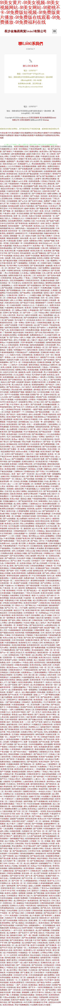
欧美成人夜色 (19, 256)
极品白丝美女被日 (8, 189)
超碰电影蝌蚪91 (50, 824)
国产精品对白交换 (37, 856)
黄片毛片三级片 (32, 211)
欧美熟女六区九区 (12, 816)
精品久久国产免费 (45, 340)
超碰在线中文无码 (17, 717)
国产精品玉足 (35, 191)
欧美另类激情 (23, 444)
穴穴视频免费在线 (8, 650)
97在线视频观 (39, 342)
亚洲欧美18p (23, 298)
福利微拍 (48, 618)
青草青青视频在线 (34, 447)
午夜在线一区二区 (10, 588)
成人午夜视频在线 (22, 856)
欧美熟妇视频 (33, 370)
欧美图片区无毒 (7, 769)
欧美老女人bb (39, 226)
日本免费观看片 (26, 754)
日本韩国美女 (12, 895)
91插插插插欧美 (14, 630)
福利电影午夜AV (36, 967)
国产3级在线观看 (33, 585)
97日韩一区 (21, 590)
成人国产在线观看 (41, 873)
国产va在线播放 (9, 518)
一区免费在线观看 (39, 424)
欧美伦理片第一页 (15, 528)
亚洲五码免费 (37, 372)
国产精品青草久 (47, 697)
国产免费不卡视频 (51, 476)
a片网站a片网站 (47, 953)
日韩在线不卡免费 (15, 747)
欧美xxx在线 (8, 638)
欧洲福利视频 (32, 757)
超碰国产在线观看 (17, 819)
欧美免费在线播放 (7, 804)
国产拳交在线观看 (50, 491)
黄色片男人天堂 (45, 186)
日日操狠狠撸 (12, 201)
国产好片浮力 (49, 967)
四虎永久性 (56, 886)
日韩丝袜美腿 (37, 910)
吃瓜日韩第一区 (54, 449)
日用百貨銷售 (34, 117)
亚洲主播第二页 (16, 243)
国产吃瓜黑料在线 (35, 553)
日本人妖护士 (46, 518)
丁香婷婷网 (7, 332)
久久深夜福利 (17, 179)
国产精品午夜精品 (49, 285)
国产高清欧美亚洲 (12, 729)
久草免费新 (51, 382)
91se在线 (26, 561)
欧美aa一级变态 (18, 439)
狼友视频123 (20, 211)
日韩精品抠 (25, 191)
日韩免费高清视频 (32, 330)
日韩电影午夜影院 (48, 737)
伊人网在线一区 (52, 226)
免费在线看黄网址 (15, 868)
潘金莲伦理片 (34, 198)
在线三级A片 (52, 494)
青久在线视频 (37, 729)
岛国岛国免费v (34, 181)
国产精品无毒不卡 (34, 833)
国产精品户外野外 (44, 982)
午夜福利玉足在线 (48, 156)
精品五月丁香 (19, 610)
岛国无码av (11, 767)
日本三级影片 (34, 288)
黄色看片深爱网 (19, 456)
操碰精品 (20, 903)
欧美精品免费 (13, 206)
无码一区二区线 (47, 298)
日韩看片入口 (5, 712)
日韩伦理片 (14, 193)
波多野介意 (25, 203)
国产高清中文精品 (36, 201)
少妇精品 (42, 675)
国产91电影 (35, 196)
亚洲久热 (27, 384)
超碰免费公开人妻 (34, 977)
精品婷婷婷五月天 (35, 491)
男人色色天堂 (17, 384)
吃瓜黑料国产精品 (54, 647)
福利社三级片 (49, 293)
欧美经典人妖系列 (34, 509)
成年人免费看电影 (31, 806)
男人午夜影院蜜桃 (51, 372)
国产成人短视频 (50, 948)
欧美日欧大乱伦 (45, 657)
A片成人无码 (39, 402)
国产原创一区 (48, 442)
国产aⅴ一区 (4, 652)
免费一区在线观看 (31, 742)
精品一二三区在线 (53, 630)
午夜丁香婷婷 (25, 655)
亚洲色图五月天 (54, 397)
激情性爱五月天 (20, 836)
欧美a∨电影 (15, 499)
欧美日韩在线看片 (14, 938)
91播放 (8, 635)
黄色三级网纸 (13, 727)
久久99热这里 (51, 677)
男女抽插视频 (20, 774)
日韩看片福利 (46, 263)
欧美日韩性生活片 (22, 580)
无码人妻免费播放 (51, 732)
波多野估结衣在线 (51, 608)
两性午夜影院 (28, 714)
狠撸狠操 (39, 913)
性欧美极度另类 (32, 456)
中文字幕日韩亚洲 (49, 680)
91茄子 (27, 615)
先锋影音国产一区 (47, 489)
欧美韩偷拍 (11, 590)
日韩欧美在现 (44, 603)
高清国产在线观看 (21, 583)
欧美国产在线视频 (46, 757)
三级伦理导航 (5, 757)
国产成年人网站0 (49, 573)
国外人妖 (56, 533)
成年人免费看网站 (17, 709)
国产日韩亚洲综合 (17, 940)
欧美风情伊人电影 (36, 948)
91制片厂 (35, 814)
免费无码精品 (5, 762)
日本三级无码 (46, 633)
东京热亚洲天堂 (41, 461)
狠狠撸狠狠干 (40, 303)
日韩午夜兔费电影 (44, 513)
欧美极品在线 (12, 444)
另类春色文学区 (41, 995)
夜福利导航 (43, 789)
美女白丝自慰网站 (54, 811)
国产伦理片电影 (20, 248)
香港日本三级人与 (26, 895)
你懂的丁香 (22, 159)
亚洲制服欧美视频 (36, 481)
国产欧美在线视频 (7, 925)
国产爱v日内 (46, 908)
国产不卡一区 (15, 362)
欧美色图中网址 (16, 603)
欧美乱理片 (41, 275)
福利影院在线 (29, 300)
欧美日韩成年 (44, 762)
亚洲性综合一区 (9, 903)
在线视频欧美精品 (46, 690)
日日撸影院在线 (36, 546)
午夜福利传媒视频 (50, 509)
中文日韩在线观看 (39, 576)
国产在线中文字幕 (17, 876)
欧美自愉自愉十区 (49, 687)
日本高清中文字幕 (21, 975)
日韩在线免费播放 (37, 566)
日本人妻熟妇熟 (48, 184)
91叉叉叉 (32, 531)
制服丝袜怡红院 (50, 233)
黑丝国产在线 (41, 397)
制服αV (15, 181)
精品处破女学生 (33, 228)
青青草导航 (39, 476)
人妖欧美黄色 (28, 781)
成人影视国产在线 (29, 943)
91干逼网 (24, 608)
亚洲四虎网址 (5, 821)
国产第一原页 (35, 429)
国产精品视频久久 (49, 176)
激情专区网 (23, 719)
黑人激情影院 (45, 161)
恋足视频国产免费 (31, 186)
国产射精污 (7, 151)
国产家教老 (31, 858)
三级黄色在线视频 (22, 799)
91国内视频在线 (40, 928)
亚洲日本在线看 (47, 593)
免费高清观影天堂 (15, 275)
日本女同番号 (21, 888)
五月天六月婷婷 (24, 910)
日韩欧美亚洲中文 (34, 774)
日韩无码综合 (30, 982)
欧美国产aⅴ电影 (11, 660)
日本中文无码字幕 (7, 223)
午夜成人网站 (43, 313)
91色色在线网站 (12, 293)
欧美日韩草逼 (9, 680)
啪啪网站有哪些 (11, 809)
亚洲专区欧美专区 (8, 888)
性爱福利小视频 (24, 918)
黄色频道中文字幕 (40, 1002)
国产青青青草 (46, 915)
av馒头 (7, 176)
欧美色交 (24, 727)
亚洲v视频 (41, 692)
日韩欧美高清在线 (7, 370)
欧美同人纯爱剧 (43, 258)
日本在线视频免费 (36, 975)
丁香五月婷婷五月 (32, 439)
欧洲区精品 (33, 985)
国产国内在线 (44, 970)
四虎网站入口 (34, 727)
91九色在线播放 (53, 434)
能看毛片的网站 (52, 231)
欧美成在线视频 (13, 739)
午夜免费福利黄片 (10, 546)
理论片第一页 (42, 556)
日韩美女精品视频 (19, 757)
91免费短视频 (46, 288)
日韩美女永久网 (31, 407)
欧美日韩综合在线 (42, 521)
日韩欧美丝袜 (37, 620)
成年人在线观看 (18, 551)
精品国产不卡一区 (17, 737)
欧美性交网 (21, 618)
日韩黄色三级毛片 (21, 198)
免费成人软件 (5, 662)
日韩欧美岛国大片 (15, 670)
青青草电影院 (41, 786)
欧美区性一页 (27, 980)
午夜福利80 (36, 184)
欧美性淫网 (42, 238)
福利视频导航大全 (7, 228)
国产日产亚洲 (37, 722)
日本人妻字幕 (47, 273)
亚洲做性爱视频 (41, 709)
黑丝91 (48, 960)
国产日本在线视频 (21, 786)
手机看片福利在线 (49, 414)
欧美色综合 (26, 437)
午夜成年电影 (12, 422)
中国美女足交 (12, 967)
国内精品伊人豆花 (49, 833)
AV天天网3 (28, 1002)
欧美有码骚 (19, 633)
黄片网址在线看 (47, 838)
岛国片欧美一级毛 (31, 747)
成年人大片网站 (16, 300)
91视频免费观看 (29, 513)
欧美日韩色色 (8, 1005)
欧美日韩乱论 (34, 962)
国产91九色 (52, 253)
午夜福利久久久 (42, 305)
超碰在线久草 (25, 576)
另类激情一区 (34, 263)
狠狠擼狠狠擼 (46, 804)
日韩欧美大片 (34, 357)
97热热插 (43, 881)
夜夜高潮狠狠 (40, 749)
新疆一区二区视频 (14, 516)
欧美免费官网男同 (15, 221)
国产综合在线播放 (49, 447)
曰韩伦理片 (17, 791)
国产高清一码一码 (32, 737)
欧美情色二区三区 (19, 977)
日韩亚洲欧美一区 (7, 310)
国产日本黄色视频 (10, 920)
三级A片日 (29, 454)
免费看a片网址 (21, 370)
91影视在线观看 (33, 248)
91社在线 (44, 585)
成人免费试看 (12, 429)
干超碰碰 (42, 494)
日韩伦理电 (19, 843)
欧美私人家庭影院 (7, 233)
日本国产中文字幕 (17, 156)
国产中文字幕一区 (29, 878)
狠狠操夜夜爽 (42, 543)
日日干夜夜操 (25, 729)
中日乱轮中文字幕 (8, 814)
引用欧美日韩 (12, 295)
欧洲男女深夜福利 (7, 509)
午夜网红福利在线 (14, 270)
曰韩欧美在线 (47, 724)
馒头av (28, 1000)
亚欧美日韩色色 (16, 494)
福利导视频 (28, 801)
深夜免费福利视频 (53, 662)
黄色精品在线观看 (19, 771)
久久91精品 (28, 179)
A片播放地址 (20, 585)
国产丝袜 (27, 638)
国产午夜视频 (37, 824)
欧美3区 (28, 308)
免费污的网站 (52, 193)
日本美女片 (53, 206)
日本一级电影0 (47, 561)
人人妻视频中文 (23, 767)
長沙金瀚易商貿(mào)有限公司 (25, 31)
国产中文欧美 (13, 695)
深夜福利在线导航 (42, 427)
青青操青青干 (39, 682)
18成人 (53, 670)
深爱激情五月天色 (46, 752)
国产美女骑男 (27, 226)
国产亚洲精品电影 (37, 861)
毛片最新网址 (5, 833)
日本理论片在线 (34, 851)
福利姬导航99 (45, 727)
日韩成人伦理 (47, 429)
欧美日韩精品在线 (21, 146)
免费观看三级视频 (25, 893)
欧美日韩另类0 (18, 615)
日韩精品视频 (54, 938)
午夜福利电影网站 (39, 499)
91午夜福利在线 (18, 635)
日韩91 (28, 459)
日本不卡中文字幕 (8, 891)
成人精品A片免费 (52, 759)
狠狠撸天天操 (30, 392)
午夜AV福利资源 (40, 635)
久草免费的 (39, 548)
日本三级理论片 (33, 891)
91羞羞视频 (7, 246)
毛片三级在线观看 (14, 437)
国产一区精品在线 (23, 965)
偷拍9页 (21, 588)
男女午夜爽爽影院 (22, 1005)
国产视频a (46, 295)
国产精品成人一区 (34, 590)
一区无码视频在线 (48, 925)
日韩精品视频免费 (17, 568)
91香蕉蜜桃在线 (35, 898)
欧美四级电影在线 (32, 838)
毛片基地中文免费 (39, 375)
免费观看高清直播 (34, 573)
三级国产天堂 (34, 697)
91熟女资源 (50, 933)
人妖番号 (37, 179)
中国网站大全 (5, 883)
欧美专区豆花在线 (46, 318)
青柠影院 (15, 722)
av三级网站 (22, 809)
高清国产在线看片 (10, 169)
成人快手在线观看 (48, 645)
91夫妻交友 (33, 970)
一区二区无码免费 (33, 704)
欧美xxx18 (42, 819)
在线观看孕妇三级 (34, 466)
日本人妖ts (53, 707)
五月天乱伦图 (51, 526)
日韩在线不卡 (23, 429)
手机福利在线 (54, 905)
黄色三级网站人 (33, 377)
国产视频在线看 (42, 208)
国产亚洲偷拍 (49, 360)
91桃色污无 (14, 203)
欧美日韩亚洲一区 (21, 697)
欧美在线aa (32, 809)
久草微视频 (14, 995)
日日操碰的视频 (30, 258)
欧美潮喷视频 (8, 377)
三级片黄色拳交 (16, 496)
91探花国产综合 (21, 925)
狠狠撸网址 (46, 886)
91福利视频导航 (28, 677)
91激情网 (24, 327)
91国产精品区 (49, 620)
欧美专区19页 (34, 518)
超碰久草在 (5, 476)
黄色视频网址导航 (25, 700)
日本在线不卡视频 (24, 558)
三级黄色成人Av (35, 504)
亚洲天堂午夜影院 (18, 1000)
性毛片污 (17, 848)
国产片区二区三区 (21, 811)
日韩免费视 (45, 146)
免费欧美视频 (35, 273)
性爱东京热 (23, 920)
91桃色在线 (38, 826)
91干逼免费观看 (26, 695)
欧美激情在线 (33, 900)
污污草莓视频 (53, 308)
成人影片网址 (12, 970)
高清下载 (40, 236)
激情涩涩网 (19, 489)
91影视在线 (11, 987)
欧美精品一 (11, 985)
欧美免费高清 (23, 955)
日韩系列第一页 (6, 583)
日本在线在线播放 (15, 613)
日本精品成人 (5, 474)
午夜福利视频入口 (32, 489)
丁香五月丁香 (20, 804)
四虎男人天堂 (54, 943)
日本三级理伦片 (24, 724)
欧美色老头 (4, 280)
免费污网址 (42, 166)
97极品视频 (46, 159)
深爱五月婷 (47, 665)
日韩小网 (44, 248)
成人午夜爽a (10, 841)
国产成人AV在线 (21, 744)
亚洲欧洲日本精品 (48, 352)
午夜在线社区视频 (44, 588)
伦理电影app (44, 613)
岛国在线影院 (40, 523)
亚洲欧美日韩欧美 (32, 640)
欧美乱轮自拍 (46, 198)
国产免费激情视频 (38, 647)
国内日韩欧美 (32, 350)
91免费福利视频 (52, 541)
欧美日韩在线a (36, 665)
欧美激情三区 (24, 866)
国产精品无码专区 (36, 625)
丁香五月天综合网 (32, 593)
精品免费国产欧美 (8, 451)
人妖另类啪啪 (52, 337)
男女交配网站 (17, 846)
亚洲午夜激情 (27, 928)
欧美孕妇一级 (38, 246)
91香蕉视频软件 (49, 829)
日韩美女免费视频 (14, 873)
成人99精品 (33, 997)
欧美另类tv (44, 151)
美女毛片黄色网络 (32, 843)
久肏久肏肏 (24, 360)
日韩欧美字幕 (17, 186)
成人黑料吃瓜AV (20, 900)
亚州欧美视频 (34, 298)
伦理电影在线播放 (29, 270)
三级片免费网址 (43, 268)
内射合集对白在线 (12, 303)
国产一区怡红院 (14, 990)
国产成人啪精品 (18, 923)
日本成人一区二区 (15, 863)
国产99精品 (36, 816)
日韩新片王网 (55, 538)
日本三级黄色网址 (31, 151)
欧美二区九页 (45, 211)
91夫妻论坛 (16, 283)
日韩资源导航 (6, 278)
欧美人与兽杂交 (26, 776)
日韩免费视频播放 (39, 558)
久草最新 (54, 290)
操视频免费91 (34, 925)
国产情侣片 (50, 384)
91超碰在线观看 (23, 251)
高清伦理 (21, 174)
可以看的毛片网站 (19, 548)
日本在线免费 (50, 345)
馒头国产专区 (49, 826)
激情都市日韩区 (16, 935)
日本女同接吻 (12, 910)
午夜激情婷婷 (13, 184)
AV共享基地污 (45, 174)
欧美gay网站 (18, 278)
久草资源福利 (15, 749)
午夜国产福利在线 (47, 189)
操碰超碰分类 (40, 853)
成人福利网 (15, 176)
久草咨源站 (31, 543)
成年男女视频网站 (15, 623)
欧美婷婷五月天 (25, 642)
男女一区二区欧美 (49, 154)
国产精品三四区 (18, 913)
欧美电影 (13, 464)
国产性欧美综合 (41, 206)
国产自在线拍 (22, 796)
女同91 (3, 437)
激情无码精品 (34, 365)
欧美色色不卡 (54, 873)
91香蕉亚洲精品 (13, 707)
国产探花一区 (44, 670)
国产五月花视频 (52, 459)
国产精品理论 (32, 762)
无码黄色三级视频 (25, 660)
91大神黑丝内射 (52, 471)
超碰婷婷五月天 (21, 233)
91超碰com (9, 585)
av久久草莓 (23, 181)
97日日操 (52, 563)
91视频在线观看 (13, 764)
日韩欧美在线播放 (22, 665)
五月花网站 (18, 675)
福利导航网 (40, 734)
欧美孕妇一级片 (13, 486)
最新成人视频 (26, 499)
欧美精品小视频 (21, 553)
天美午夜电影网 (26, 342)
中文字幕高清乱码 (16, 208)
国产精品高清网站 (50, 484)
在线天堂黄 (51, 675)
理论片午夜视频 (7, 399)
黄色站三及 (29, 709)
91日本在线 (40, 221)
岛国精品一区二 (41, 868)
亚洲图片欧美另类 (39, 382)
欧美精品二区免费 (36, 469)
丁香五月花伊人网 (22, 541)
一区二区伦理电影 (49, 977)
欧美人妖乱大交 (34, 159)
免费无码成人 (20, 228)
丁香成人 (27, 278)
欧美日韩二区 (5, 881)
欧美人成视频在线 (28, 449)
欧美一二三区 (25, 722)
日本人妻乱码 (22, 958)
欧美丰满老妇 (44, 923)
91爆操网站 (9, 308)
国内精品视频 (10, 958)
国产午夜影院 (8, 856)
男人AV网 (56, 186)
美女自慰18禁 (16, 389)
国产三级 (17, 506)
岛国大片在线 (15, 355)
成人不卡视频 (46, 615)
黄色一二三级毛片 (10, 365)
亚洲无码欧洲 (35, 680)
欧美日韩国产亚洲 (14, 417)
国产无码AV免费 (53, 275)
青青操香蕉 (26, 409)
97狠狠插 (29, 635)
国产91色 (47, 655)
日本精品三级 (22, 357)
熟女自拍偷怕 (35, 955)
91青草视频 (52, 238)
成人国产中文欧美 (41, 325)
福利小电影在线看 (48, 610)
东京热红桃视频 (23, 213)
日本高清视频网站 (36, 744)
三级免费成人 (25, 739)
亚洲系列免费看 (46, 370)
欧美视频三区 (40, 479)
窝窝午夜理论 (12, 960)
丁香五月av (44, 888)
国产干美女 (40, 471)
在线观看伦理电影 (53, 856)
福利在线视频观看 (37, 345)
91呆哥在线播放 (6, 898)
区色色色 (45, 955)
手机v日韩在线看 (13, 732)
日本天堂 (8, 491)
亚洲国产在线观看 (39, 308)
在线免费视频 (37, 293)
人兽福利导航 (52, 327)
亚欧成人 (19, 479)
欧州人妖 (51, 576)
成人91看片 (25, 404)
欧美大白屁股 (54, 895)
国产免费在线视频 (7, 541)
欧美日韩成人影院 (49, 712)
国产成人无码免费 (40, 563)
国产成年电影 (38, 776)
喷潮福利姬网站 (38, 384)
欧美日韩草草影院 (19, 573)
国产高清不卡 (23, 933)
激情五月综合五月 (17, 652)
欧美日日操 (11, 511)
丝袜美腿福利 (55, 888)
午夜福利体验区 (18, 593)
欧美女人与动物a (11, 866)
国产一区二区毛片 (34, 712)
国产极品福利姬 (32, 174)
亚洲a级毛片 (40, 526)
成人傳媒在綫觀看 (29, 692)
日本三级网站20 (43, 270)
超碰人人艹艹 (39, 695)
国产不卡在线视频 (12, 394)
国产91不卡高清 (6, 948)
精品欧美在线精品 (51, 910)
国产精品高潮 (53, 1000)
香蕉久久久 (19, 605)
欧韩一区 (41, 990)
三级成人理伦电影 (15, 801)
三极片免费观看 (40, 454)
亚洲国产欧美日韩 (23, 538)
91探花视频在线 (11, 642)
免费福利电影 (34, 352)
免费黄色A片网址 (36, 241)
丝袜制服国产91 (45, 863)
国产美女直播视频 (29, 938)
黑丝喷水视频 (52, 749)
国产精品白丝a (55, 151)
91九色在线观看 (6, 610)
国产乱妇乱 (38, 732)
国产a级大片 (52, 595)
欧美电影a (44, 843)
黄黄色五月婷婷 (45, 985)
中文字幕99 (14, 404)
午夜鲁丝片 (9, 799)
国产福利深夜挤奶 (41, 895)
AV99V (3, 402)
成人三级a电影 (39, 660)
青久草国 (8, 791)
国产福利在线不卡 (49, 511)
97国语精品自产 (21, 352)
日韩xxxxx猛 (30, 551)
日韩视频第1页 (28, 749)
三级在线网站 (52, 424)
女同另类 (13, 955)
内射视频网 (26, 848)
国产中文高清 (13, 253)
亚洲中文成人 (30, 322)
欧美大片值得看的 (27, 206)
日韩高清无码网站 (51, 213)
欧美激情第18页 (33, 645)
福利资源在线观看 (48, 228)
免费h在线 (41, 231)
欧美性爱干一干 (18, 412)
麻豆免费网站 (49, 975)
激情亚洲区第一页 (44, 652)
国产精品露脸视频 (15, 432)
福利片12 (47, 722)
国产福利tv (41, 327)
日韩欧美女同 (35, 871)
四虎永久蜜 (26, 620)
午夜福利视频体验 (27, 521)
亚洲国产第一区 (36, 394)
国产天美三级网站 (23, 650)
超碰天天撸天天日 (33, 154)
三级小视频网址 (52, 260)
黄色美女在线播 (16, 598)
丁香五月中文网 (54, 767)
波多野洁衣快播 (49, 409)
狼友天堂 (39, 618)
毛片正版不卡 (20, 320)
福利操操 (46, 821)
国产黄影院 (55, 923)
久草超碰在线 (33, 310)
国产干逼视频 (5, 771)
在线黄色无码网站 (10, 335)
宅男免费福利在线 (7, 908)
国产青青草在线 (21, 223)
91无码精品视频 (43, 878)
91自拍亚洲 (35, 444)
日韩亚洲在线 (42, 943)
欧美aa (33, 866)
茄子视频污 (12, 682)
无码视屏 (32, 533)
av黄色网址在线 (51, 625)
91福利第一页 (29, 598)
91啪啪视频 (21, 657)
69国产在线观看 (11, 325)
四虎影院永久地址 (18, 476)
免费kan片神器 (21, 310)
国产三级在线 (39, 714)
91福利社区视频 (13, 972)
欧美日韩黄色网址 (25, 682)
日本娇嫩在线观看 (50, 404)
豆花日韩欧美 (25, 595)
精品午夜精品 (42, 858)
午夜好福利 (53, 461)
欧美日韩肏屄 (46, 451)
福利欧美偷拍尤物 (53, 342)
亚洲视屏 (38, 484)
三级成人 (45, 367)
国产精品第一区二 (7, 580)
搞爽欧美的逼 (8, 871)
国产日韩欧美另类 (39, 193)
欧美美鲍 (47, 251)
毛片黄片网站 (12, 265)
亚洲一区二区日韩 (21, 216)
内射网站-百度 (29, 221)
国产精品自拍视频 (42, 412)
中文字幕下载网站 (40, 940)
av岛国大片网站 (40, 169)
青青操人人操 (46, 218)
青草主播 (28, 940)
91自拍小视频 (29, 623)
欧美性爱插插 (29, 868)
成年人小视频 (25, 337)
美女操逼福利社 (38, 650)
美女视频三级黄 (23, 161)
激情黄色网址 (37, 739)
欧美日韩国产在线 (47, 456)
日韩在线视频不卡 (21, 533)
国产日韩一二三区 (30, 313)
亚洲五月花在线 (19, 367)
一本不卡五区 (17, 930)
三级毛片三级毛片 (39, 1000)
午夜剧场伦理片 (11, 159)
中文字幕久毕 (23, 546)
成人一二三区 (12, 484)
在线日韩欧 (4, 940)
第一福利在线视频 (15, 806)
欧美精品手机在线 (14, 409)
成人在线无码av (36, 496)
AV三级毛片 (27, 387)
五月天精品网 (13, 526)
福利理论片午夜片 (36, 608)
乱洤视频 (30, 548)
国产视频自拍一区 (27, 764)
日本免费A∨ (17, 662)
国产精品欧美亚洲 (25, 501)
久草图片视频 (34, 451)
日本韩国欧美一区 (31, 613)
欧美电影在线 (12, 174)
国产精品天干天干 (41, 754)
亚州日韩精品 (42, 516)
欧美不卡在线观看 (51, 528)
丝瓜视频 (35, 189)
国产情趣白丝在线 (36, 719)
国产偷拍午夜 (54, 846)
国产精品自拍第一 (46, 432)
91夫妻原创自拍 (47, 439)
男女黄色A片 (37, 442)
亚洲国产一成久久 (14, 692)
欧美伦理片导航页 (19, 712)
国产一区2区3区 (28, 474)
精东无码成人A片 (10, 164)
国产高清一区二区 (41, 831)
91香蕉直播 (11, 241)
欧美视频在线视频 (29, 166)
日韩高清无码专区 (32, 280)
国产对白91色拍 (20, 752)
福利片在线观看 (31, 315)
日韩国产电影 (37, 278)
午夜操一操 (7, 851)
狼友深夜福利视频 (49, 774)
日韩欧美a (44, 891)
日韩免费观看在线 (31, 243)
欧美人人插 (40, 677)
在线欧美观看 (15, 831)
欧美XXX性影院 (33, 794)
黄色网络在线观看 (38, 580)
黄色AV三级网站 (33, 771)
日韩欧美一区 (50, 566)
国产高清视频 (29, 479)
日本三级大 (29, 568)
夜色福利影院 (42, 717)
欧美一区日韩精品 (21, 149)
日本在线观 (23, 365)
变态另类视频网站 (17, 280)
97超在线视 (4, 464)
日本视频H (31, 618)
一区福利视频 (40, 769)
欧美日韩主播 (10, 251)
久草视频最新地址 (31, 881)
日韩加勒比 (29, 412)
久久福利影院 (20, 908)
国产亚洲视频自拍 (14, 290)
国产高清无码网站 (17, 556)
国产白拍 (38, 332)
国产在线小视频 (6, 848)
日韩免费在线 (27, 355)
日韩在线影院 (13, 345)
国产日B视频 (8, 744)
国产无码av (14, 337)
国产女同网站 (46, 583)
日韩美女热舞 (14, 672)
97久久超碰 (51, 164)
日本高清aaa (21, 466)
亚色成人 (48, 848)
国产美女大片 (19, 407)
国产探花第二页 (16, 313)
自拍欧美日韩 (27, 283)
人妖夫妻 (14, 543)
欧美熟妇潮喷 (10, 469)
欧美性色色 (14, 427)
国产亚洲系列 (54, 506)
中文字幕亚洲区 (6, 533)
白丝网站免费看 (6, 975)
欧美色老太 (29, 769)
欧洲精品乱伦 (49, 642)
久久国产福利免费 (34, 836)
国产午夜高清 (45, 310)
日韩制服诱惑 (34, 958)
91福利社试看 (51, 734)
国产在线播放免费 (25, 169)
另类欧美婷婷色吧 (33, 367)
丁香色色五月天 (51, 246)
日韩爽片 (49, 236)
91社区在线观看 (33, 804)
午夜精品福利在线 (31, 670)
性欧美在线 (55, 603)
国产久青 (29, 876)
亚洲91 (6, 313)
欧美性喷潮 (52, 809)
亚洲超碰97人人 (24, 164)
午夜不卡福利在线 (26, 325)
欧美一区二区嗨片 (23, 814)
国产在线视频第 (14, 461)
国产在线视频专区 (31, 318)
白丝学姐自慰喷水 (29, 990)
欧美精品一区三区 (41, 347)
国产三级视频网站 (21, 263)
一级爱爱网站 (32, 752)
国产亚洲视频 (36, 538)
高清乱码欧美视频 (19, 645)
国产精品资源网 (36, 213)
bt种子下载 (4, 404)
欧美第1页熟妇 (26, 563)
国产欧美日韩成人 (14, 387)
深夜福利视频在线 (51, 278)
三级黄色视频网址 (40, 672)
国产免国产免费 (52, 221)
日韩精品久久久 (18, 218)
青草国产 (51, 928)
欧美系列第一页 (48, 216)
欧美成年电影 (12, 434)
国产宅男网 (37, 829)
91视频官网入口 (6, 149)
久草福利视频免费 (46, 883)
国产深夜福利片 (17, 454)
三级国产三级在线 (24, 824)
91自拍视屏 (28, 347)
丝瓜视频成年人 (31, 923)
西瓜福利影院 (25, 253)
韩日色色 (3, 1002)
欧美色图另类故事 (41, 707)
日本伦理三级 (25, 816)
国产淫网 (30, 476)
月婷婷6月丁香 (11, 918)
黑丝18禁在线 (48, 332)
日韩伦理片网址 (9, 466)
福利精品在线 (38, 571)
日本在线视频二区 (7, 605)
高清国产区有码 (26, 707)
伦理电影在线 (13, 655)
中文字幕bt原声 (30, 846)
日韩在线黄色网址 (53, 580)
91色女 (28, 375)
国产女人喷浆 (16, 561)
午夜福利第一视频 (23, 759)
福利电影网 (11, 886)
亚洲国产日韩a (22, 625)
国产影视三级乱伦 (37, 933)
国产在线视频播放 (39, 638)
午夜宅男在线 (30, 905)
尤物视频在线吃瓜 (19, 762)
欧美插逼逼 (38, 700)
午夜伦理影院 (5, 615)
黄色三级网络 (22, 987)
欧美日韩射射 (51, 893)
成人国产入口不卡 (15, 347)
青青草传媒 (24, 345)
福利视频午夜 (47, 851)
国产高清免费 (36, 404)
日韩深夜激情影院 (25, 260)
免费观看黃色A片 (37, 335)
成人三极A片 (32, 340)
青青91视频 (24, 394)
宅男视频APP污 (20, 350)
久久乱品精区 (19, 375)
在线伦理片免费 (38, 459)
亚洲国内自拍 (29, 471)
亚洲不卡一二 (23, 295)
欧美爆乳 (36, 953)
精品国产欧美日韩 (49, 590)
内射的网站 (14, 595)
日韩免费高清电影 (47, 799)
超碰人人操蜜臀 (35, 886)
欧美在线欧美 (29, 930)
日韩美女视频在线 (27, 486)
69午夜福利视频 (40, 464)
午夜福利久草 (25, 184)
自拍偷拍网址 (15, 677)
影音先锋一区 (27, 873)
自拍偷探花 (52, 940)
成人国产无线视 (11, 685)
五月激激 (15, 734)
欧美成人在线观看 (19, 858)
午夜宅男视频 (9, 538)
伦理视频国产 (22, 469)
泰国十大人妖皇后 (39, 595)
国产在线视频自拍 (34, 285)
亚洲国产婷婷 (51, 876)
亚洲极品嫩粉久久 (10, 501)
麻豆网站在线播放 (49, 179)
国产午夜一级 (54, 831)
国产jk (38, 176)
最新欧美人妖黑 (24, 372)
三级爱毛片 (14, 776)
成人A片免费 (41, 474)
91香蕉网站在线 (30, 268)
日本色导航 (24, 915)
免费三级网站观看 (19, 833)
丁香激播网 (34, 799)
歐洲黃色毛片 (34, 223)
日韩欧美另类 (39, 960)
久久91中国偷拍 (14, 166)
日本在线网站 (13, 853)
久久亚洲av (24, 273)
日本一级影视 (44, 419)
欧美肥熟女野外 (42, 598)
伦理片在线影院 (7, 665)
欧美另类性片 (54, 801)
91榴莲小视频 (35, 295)
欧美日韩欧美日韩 (33, 610)
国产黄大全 (45, 640)
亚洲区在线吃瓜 (28, 461)
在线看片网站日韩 (25, 464)
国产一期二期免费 (31, 935)
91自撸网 (33, 1005)
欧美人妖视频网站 (47, 536)
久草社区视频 (32, 657)
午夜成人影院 (28, 662)
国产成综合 (53, 347)
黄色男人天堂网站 (47, 377)
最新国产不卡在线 (47, 357)
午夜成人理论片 (14, 779)
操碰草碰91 (52, 786)
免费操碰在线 (31, 588)
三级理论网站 (47, 816)
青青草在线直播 (13, 576)
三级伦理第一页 (23, 861)
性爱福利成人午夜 (12, 600)
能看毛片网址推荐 (31, 494)
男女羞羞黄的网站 (39, 164)
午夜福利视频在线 (28, 176)
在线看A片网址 (27, 732)
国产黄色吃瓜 (51, 784)
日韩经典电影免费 (47, 903)
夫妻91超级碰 (27, 417)
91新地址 (32, 327)
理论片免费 (26, 442)
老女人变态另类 (9, 315)
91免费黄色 (42, 767)
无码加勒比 (54, 367)
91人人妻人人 (44, 380)
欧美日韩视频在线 (45, 987)
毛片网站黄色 (41, 578)
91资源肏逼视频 (18, 704)
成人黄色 (10, 566)
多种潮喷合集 (23, 422)
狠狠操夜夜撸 (35, 203)
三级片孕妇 (45, 704)
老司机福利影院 (53, 769)
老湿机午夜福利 (41, 300)
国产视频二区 (8, 211)
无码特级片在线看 (29, 516)
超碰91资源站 (29, 208)
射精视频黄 (27, 389)
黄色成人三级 (50, 992)
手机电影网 (33, 811)
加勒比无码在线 (42, 551)
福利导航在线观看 (12, 327)
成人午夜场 (18, 638)
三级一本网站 (19, 322)
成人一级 (46, 149)
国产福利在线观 (51, 571)
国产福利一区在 (24, 424)
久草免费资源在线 (44, 533)
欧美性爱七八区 (30, 950)
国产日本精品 (22, 886)
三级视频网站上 (6, 285)
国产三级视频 (42, 846)
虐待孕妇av (51, 781)
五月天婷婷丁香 (9, 861)
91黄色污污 (51, 638)
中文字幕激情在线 (31, 432)
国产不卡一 (32, 987)
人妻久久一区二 (40, 779)
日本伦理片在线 (24, 434)
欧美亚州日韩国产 (31, 603)
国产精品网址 (25, 293)
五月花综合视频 (43, 392)
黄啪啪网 (25, 992)
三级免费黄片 (52, 764)
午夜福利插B (18, 151)
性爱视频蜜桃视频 (32, 633)
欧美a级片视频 (26, 600)
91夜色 (46, 538)
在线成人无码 (37, 642)
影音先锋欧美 (40, 781)
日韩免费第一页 (9, 625)
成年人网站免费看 (39, 337)
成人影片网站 (20, 377)
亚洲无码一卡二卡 (14, 980)
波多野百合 (42, 809)
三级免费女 (4, 876)
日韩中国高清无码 (29, 231)
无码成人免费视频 (27, 427)
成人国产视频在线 (39, 253)
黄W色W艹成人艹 (15, 268)
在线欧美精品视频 (44, 322)
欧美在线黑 (44, 814)
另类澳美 (10, 489)
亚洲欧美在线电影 (48, 280)
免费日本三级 (55, 365)
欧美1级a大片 (12, 402)
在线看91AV (5, 543)
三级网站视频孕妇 (19, 687)
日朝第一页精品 (21, 536)
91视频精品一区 (24, 953)
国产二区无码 (22, 985)
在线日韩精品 (22, 414)
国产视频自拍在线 (7, 633)
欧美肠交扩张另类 (44, 950)
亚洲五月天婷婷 (45, 350)
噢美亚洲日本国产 (48, 256)
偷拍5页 (33, 767)
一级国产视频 (37, 409)
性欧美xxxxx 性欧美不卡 (22, 246)
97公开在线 (54, 613)
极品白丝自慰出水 (53, 531)
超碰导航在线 (12, 724)
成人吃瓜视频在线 (37, 685)
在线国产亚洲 (16, 513)
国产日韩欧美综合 (15, 380)
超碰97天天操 (55, 551)
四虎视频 (52, 399)
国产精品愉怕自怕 (20, 851)
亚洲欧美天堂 (39, 355)
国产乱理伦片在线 (22, 566)
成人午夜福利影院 (10, 953)
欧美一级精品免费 (21, 628)
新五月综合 (55, 146)
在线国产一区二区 (34, 821)
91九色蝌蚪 (23, 667)
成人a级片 (24, 962)
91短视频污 (46, 796)
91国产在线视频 (53, 819)
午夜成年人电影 (9, 213)
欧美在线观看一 (14, 226)
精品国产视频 (49, 628)
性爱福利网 (43, 997)
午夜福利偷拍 (51, 417)
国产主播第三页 (26, 972)
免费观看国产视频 (17, 392)
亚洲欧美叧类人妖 (48, 962)
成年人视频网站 (33, 908)
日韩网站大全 (48, 553)
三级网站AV (18, 471)
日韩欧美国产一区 (7, 479)
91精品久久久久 (28, 305)
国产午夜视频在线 (41, 801)
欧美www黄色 (22, 451)
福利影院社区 (54, 709)
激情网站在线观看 (52, 283)
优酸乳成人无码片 (51, 469)
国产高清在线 (37, 965)
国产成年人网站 (14, 620)
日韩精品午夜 (8, 774)
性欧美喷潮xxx (39, 417)
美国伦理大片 (44, 918)
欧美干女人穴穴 (54, 881)
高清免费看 (35, 615)
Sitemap (46, 120)
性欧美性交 (29, 332)
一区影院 (42, 811)
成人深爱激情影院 (15, 690)
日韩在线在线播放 (28, 397)
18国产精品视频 (54, 387)
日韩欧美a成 (12, 298)
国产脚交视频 (39, 893)
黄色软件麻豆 (46, 330)
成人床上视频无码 (31, 863)
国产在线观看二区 (26, 484)
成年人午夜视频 (20, 340)
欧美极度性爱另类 (46, 747)
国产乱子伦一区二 (12, 608)
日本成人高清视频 (21, 481)
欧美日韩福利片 (36, 360)
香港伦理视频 (13, 754)
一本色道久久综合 (44, 791)
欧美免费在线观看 (50, 504)
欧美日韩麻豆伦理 (17, 330)
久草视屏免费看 (23, 511)
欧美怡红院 (19, 769)
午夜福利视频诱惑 (7, 352)
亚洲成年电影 (9, 965)
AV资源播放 (21, 891)
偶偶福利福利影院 (27, 734)
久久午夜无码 (8, 843)
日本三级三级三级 (31, 675)
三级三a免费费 (50, 700)
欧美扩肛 (29, 826)
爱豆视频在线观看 (52, 548)
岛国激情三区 (27, 831)
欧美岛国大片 (53, 578)
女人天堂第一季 (36, 422)
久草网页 (25, 196)
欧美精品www (15, 928)
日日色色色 (30, 320)
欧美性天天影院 (52, 660)
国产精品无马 (45, 900)
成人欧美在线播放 (42, 486)
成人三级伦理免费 (19, 447)
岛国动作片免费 (13, 360)
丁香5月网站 (47, 203)
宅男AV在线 (53, 672)
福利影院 (13, 647)
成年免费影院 (49, 422)
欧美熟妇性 (19, 308)
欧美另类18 (53, 196)
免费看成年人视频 (32, 156)
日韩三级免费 (30, 556)
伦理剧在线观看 (45, 407)
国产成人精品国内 (52, 402)
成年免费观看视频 (18, 154)
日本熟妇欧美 (48, 965)
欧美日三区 (40, 320)
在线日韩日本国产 (49, 191)
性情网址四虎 (15, 878)
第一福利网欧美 (9, 618)
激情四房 (17, 196)
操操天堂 (34, 918)
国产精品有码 (13, 521)
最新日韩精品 (39, 283)
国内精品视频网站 (27, 853)
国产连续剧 (9, 320)
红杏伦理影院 (23, 265)
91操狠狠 (18, 829)
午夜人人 (3, 345)
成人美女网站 (37, 655)
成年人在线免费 (35, 414)
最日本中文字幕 (47, 389)
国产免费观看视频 (48, 444)
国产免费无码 (10, 558)
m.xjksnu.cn (23, 117)
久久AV (27, 496)
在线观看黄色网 (50, 171)
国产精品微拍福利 (36, 171)
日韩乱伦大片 (51, 320)
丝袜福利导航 (5, 551)
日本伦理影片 (39, 972)
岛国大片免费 (30, 236)
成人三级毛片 (41, 623)
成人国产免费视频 (42, 930)
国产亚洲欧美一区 (53, 945)
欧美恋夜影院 (12, 424)
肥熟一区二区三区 (52, 650)
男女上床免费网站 (27, 523)
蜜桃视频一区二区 (17, 236)
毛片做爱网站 (16, 781)
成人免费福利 (22, 518)
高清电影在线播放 (27, 995)
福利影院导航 (45, 958)
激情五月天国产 (13, 962)
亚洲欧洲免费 (23, 335)
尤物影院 (6, 781)
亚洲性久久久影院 (17, 905)
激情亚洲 (27, 528)
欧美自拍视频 (8, 171)
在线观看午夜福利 (23, 382)
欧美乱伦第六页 (36, 251)
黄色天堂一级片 (52, 685)
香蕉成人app (17, 714)
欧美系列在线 (39, 662)
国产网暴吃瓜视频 (52, 695)
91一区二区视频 (44, 841)
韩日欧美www (12, 667)
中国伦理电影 (34, 583)
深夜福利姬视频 (24, 647)
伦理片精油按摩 (20, 285)
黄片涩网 (22, 543)
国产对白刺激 (44, 742)
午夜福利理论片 (10, 796)
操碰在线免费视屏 (51, 546)
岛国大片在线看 (35, 216)
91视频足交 (36, 724)
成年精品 (36, 389)
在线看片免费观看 (21, 898)
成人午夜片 (11, 824)
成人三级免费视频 (46, 315)
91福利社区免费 (13, 191)
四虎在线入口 (52, 558)
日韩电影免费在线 (21, 288)
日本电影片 (35, 561)
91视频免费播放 (50, 719)
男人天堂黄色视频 (12, 273)
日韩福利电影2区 (20, 531)
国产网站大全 (30, 605)
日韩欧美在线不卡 (32, 218)
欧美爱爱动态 (31, 652)
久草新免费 (29, 913)
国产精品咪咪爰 (14, 943)
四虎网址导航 (44, 935)
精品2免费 (24, 238)
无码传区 (44, 196)
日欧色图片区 (25, 193)
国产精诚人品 (22, 997)
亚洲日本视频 (32, 883)
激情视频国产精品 (17, 838)
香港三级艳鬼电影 (42, 290)
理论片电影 (23, 970)
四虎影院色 (33, 667)
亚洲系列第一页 (9, 657)
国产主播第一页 (13, 449)
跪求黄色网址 (37, 702)
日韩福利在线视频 (25, 960)
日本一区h (50, 355)
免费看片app (41, 764)
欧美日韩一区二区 (19, 883)
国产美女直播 (5, 858)
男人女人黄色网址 (50, 898)
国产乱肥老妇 (39, 876)
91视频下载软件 (41, 506)
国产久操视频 (14, 397)
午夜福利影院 (52, 479)
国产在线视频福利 (49, 836)
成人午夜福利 (35, 915)
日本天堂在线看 (18, 640)
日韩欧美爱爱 (39, 630)
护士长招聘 (34, 161)
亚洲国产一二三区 (7, 536)
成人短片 (33, 238)
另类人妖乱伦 (17, 258)
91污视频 (51, 523)
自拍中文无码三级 (10, 372)
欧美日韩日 (18, 950)
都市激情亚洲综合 (37, 784)
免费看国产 (11, 161)
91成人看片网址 (50, 481)
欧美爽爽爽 (27, 829)
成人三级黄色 (33, 888)
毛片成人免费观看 (23, 189)
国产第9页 (11, 759)
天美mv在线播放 (9, 997)
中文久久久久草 (21, 171)
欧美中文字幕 (39, 260)
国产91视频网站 (18, 459)
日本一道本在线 (28, 290)
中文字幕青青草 (49, 702)
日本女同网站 (32, 789)
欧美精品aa (45, 365)
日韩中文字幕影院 (31, 419)
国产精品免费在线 (15, 1002)
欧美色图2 (14, 915)
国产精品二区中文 (38, 541)
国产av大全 (23, 201)
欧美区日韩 (18, 419)
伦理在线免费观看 (27, 526)
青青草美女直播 (23, 784)
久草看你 (32, 399)
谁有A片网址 (51, 714)
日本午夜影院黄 (11, 719)
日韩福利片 (26, 702)
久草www (7, 459)
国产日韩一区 (17, 881)
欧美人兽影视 (6, 367)
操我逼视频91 (27, 779)
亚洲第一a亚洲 (22, 241)
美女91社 (20, 315)
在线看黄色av (26, 672)
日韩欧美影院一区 (12, 563)
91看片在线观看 (48, 920)
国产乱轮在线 (49, 739)
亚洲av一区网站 (38, 437)
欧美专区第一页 (14, 231)
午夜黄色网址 (41, 449)
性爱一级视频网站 (54, 474)
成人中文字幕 (37, 528)
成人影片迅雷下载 (22, 945)
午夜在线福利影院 (32, 903)
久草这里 (54, 878)
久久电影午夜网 (51, 335)
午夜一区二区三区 (46, 667)
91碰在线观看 (15, 305)
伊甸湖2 (6, 603)
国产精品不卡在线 (27, 303)
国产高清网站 (56, 380)
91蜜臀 (23, 571)
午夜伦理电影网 (35, 149)
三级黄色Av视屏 (16, 578)
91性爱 (52, 843)
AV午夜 (32, 786)
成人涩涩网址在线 (40, 600)
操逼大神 (56, 350)
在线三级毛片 (46, 223)
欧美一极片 (16, 474)
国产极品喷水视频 (10, 260)
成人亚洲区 (43, 806)
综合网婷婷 (5, 154)
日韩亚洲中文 (12, 700)
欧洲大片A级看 (44, 1005)
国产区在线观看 (22, 841)
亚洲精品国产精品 (42, 568)
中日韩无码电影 (51, 776)
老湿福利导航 (23, 967)
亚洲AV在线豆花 (50, 394)
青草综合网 (48, 496)
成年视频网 (48, 744)
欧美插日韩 (54, 997)
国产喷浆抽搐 (15, 442)
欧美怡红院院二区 (7, 945)
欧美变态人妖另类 (12, 523)
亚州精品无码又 (28, 506)
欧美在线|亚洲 (31, 819)
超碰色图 (49, 265)
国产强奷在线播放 (13, 702)
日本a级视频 (5, 1000)
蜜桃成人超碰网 (22, 680)
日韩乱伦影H (35, 146)
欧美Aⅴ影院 (38, 980)
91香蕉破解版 (20, 509)
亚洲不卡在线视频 (32, 256)
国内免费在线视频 (19, 789)
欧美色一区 (52, 454)
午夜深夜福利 (42, 605)
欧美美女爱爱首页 (17, 982)
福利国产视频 (49, 241)
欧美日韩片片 (48, 466)
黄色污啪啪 (16, 992)
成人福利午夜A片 (30, 380)
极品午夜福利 (18, 332)
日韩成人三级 (54, 754)
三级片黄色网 (30, 717)
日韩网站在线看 (7, 553)
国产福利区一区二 (21, 948)
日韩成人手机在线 (48, 181)
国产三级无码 (23, 685)
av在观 (29, 571)
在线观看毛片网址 (26, 402)
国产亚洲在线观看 (37, 265)
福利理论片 (50, 437)
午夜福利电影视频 (36, 233)
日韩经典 (49, 861)
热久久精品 (53, 501)
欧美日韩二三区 (30, 275)
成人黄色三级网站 (20, 491)
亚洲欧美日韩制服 (44, 362)
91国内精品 (5, 389)
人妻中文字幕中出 (37, 992)
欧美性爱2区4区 (37, 759)
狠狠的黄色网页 (13, 238)
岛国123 (49, 682)
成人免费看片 (12, 933)
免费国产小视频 (50, 201)
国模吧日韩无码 (29, 791)
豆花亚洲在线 (20, 794)
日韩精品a (41, 531)
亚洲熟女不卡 (51, 692)
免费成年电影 (29, 578)
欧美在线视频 (27, 630)
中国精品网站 (42, 399)
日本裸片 (50, 303)
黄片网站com (34, 536)
